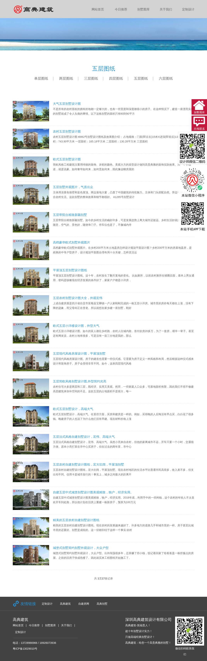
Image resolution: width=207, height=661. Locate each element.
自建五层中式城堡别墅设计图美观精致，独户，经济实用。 (93, 492)
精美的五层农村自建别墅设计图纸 (76, 520)
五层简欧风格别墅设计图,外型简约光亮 (79, 381)
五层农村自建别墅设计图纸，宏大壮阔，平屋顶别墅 (88, 464)
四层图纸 (116, 78)
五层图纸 (141, 78)
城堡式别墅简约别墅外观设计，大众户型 (81, 547)
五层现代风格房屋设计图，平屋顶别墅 (79, 353)
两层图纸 (66, 78)
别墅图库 (143, 9)
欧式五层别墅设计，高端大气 (73, 409)
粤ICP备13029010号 (25, 648)
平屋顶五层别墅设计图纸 (70, 270)
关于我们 (166, 9)
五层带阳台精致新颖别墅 (70, 214)
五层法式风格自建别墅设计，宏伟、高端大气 (84, 436)
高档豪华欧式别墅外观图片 (71, 242)
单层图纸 (41, 78)
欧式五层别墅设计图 (67, 159)
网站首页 (98, 9)
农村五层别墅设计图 (67, 131)
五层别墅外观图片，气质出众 (73, 187)
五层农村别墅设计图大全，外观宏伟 (77, 298)
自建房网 (83, 603)
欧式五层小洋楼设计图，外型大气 (76, 325)
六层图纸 (166, 78)
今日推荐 (121, 9)
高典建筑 (65, 603)
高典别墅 (102, 603)
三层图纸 (91, 78)
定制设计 (188, 9)
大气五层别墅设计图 (67, 103)
